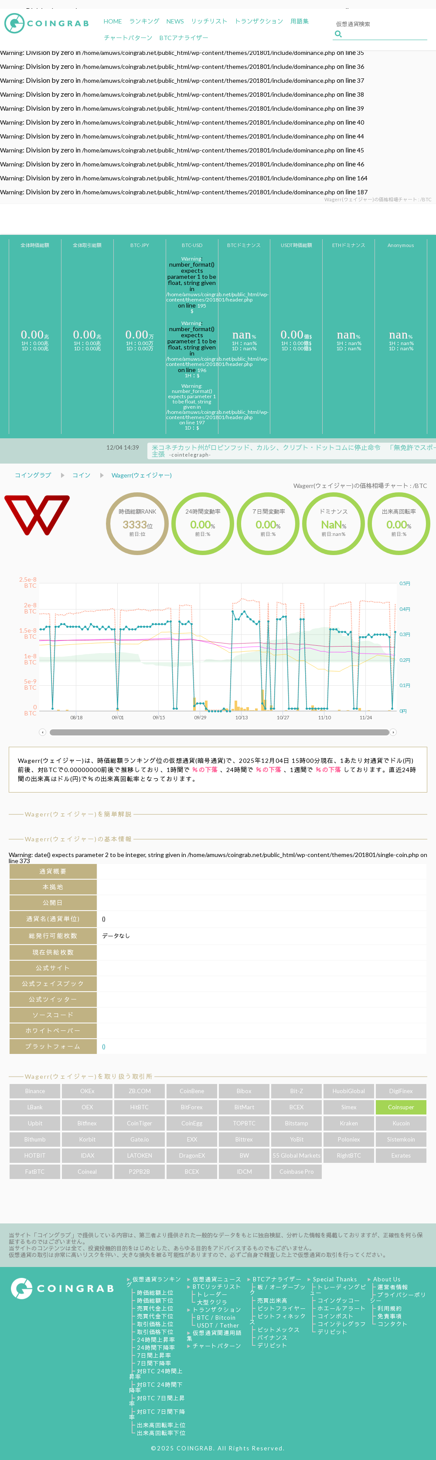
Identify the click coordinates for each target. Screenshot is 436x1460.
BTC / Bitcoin (216, 1317)
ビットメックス (278, 1329)
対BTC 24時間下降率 (156, 1387)
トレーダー (212, 1294)
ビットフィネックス (277, 1319)
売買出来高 (272, 1300)
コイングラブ (33, 475)
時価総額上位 (155, 1292)
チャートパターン (217, 1345)
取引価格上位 (155, 1324)
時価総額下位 (155, 1300)
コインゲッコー (338, 1300)
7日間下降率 (154, 1363)
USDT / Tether (218, 1325)
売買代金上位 (155, 1308)
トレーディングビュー (338, 1290)
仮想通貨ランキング (153, 1282)
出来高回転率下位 (161, 1433)
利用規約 (390, 1308)
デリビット (272, 1345)
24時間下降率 (156, 1347)
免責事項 (390, 1316)
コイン (81, 475)
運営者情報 (393, 1287)
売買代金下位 (155, 1316)
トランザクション (217, 1309)
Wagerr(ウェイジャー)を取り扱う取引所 (89, 1076)
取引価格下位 (155, 1331)
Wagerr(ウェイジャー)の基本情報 (78, 839)
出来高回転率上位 (161, 1425)
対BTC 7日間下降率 (157, 1414)
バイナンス (272, 1337)
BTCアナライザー (277, 1279)
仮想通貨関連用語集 (214, 1335)
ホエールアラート (341, 1308)
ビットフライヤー (281, 1308)
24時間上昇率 (156, 1339)
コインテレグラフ (341, 1324)
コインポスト (335, 1316)
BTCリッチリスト (217, 1286)
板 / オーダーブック (277, 1290)
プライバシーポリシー (398, 1297)
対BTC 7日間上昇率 (157, 1401)
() (104, 1046)
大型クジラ (212, 1302)
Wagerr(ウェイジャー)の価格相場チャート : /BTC (360, 485)
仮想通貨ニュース (217, 1279)
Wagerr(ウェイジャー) (142, 475)
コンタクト (393, 1324)
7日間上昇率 (154, 1355)
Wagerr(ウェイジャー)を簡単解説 (78, 814)
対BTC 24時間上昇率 (156, 1374)
